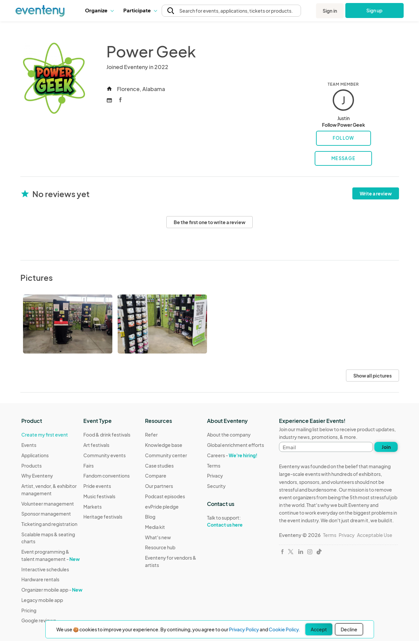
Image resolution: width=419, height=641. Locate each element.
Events (28, 445)
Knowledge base (163, 445)
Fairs (88, 466)
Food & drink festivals (106, 435)
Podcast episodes (165, 496)
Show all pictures (372, 376)
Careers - (232, 455)
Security (216, 486)
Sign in (330, 11)
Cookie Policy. (284, 629)
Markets (92, 507)
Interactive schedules (45, 569)
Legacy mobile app (42, 600)
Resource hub (160, 547)
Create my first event (44, 435)
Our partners (159, 486)
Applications (35, 455)
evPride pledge (162, 507)
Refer (151, 435)
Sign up (374, 10)
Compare (155, 476)
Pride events (97, 486)
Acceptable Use (374, 535)
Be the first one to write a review (209, 222)
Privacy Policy (244, 629)
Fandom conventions (106, 476)
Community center (166, 455)
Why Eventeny (37, 476)
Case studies (159, 466)
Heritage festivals (102, 517)
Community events (104, 455)
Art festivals (96, 445)
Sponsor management (46, 514)
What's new (158, 537)
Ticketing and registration (49, 524)
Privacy (215, 476)
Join (386, 447)
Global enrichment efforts (235, 445)
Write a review (376, 193)
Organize (99, 10)
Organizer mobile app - (51, 590)
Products (31, 466)
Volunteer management (47, 504)
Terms (213, 466)
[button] (99, 10)
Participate (140, 10)
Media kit (155, 527)
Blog (150, 517)
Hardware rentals (40, 579)
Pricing (28, 610)
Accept (319, 629)
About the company (229, 435)
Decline (349, 629)
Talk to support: (235, 521)
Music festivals (99, 496)
